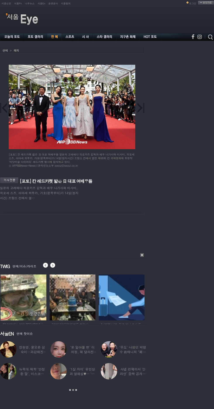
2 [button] (73, 390)
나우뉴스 (29, 3)
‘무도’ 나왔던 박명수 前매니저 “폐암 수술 (132, 352)
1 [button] (70, 390)
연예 (5, 50)
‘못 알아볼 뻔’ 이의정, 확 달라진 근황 (82, 352)
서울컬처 (66, 3)
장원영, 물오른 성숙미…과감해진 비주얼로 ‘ (32, 352)
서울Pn (18, 3)
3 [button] (76, 390)
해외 (16, 50)
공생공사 (53, 3)
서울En (41, 3)
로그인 (192, 3)
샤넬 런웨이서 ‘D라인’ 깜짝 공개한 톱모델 (133, 374)
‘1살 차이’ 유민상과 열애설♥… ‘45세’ (82, 374)
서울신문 (6, 3)
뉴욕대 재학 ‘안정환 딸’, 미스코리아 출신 (32, 374)
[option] (31, 296)
